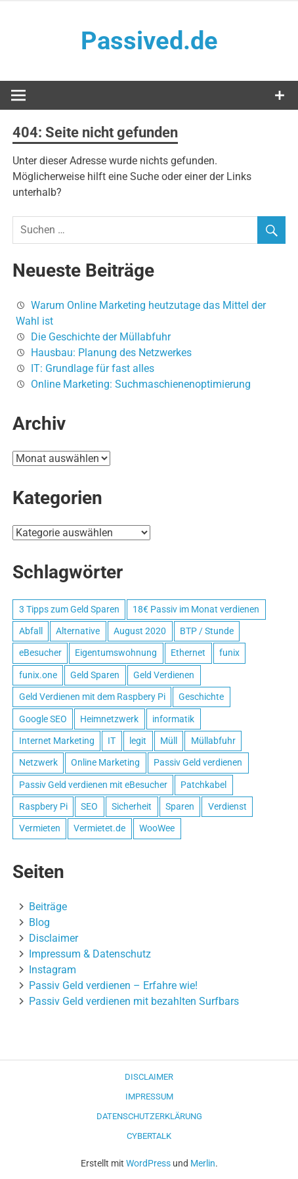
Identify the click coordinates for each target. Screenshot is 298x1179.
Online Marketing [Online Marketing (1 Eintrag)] (105, 762)
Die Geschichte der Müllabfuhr (101, 337)
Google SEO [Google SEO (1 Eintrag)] (43, 719)
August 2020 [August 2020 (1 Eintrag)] (140, 631)
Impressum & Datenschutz (90, 954)
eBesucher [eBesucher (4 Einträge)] (40, 652)
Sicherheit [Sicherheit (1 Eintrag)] (132, 806)
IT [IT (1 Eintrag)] (112, 740)
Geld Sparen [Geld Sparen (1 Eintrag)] (94, 675)
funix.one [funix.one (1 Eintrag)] (38, 675)
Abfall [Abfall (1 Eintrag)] (31, 631)
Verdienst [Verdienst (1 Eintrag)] (227, 806)
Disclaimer (53, 938)
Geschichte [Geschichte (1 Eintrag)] (201, 696)
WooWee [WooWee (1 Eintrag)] (157, 828)
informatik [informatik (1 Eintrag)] (173, 719)
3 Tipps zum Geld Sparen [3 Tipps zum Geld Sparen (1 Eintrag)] (69, 609)
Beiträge (48, 906)
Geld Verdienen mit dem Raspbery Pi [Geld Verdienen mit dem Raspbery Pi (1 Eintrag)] (92, 696)
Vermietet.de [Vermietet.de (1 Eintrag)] (99, 828)
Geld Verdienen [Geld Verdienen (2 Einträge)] (163, 675)
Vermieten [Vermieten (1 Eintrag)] (39, 828)
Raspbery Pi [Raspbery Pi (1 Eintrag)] (43, 806)
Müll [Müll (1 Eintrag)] (168, 740)
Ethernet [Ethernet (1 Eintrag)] (188, 652)
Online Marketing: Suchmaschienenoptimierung (141, 384)
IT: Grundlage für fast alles (92, 368)
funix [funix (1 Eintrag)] (229, 652)
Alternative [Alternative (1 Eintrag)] (78, 631)
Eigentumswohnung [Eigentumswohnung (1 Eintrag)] (116, 652)
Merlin (202, 1163)
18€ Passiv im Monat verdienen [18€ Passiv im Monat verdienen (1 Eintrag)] (196, 609)
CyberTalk (149, 1136)
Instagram (52, 969)
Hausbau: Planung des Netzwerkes (111, 352)
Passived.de (149, 40)
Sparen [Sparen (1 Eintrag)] (179, 806)
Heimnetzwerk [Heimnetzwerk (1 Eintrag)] (109, 719)
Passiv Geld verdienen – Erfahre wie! (113, 985)
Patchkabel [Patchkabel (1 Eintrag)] (203, 784)
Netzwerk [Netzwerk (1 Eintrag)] (38, 762)
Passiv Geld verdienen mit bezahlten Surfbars (134, 1001)
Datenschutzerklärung (149, 1116)
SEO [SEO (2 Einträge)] (89, 806)
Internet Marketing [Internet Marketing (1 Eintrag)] (57, 740)
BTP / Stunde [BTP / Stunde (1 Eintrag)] (207, 631)
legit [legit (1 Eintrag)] (137, 740)
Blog (39, 922)
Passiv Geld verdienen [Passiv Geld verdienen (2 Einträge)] (198, 762)
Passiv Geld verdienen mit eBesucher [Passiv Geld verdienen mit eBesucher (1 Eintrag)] (93, 784)
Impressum (149, 1096)
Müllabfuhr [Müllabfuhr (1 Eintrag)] (213, 740)
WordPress (148, 1163)
